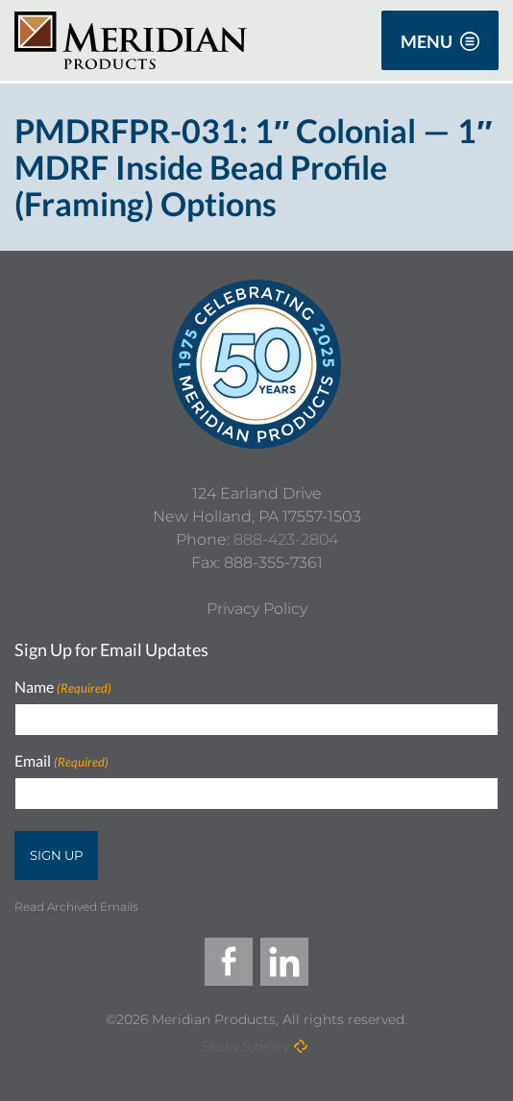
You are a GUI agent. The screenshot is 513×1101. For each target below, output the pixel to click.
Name (62, 687)
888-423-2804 (285, 539)
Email (61, 761)
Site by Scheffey (245, 1046)
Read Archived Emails (76, 906)
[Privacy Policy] (257, 609)
